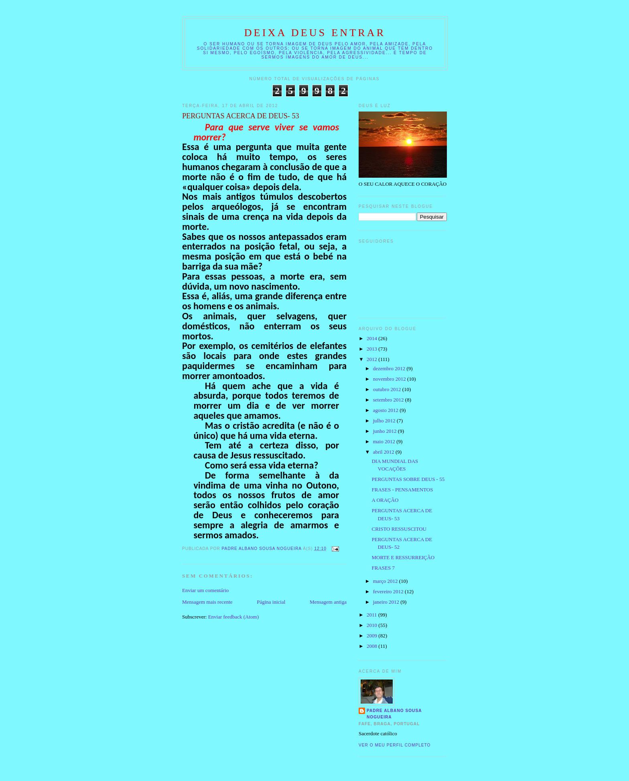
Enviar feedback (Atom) (233, 617)
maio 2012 (385, 441)
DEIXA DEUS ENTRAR (315, 33)
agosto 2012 (386, 410)
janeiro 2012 (387, 602)
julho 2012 (385, 421)
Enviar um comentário (205, 590)
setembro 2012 (389, 400)
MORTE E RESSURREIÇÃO (402, 557)
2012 (372, 359)
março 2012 (386, 581)
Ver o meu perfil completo (395, 745)
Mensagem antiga (328, 602)
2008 (372, 646)
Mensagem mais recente (207, 602)
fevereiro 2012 (389, 591)
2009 (372, 636)
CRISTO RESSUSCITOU (398, 529)
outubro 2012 (387, 389)
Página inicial (271, 602)
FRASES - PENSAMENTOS (402, 490)
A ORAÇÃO (384, 500)
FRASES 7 (382, 568)
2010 (372, 625)
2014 (372, 338)
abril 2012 (384, 452)
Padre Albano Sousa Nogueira (394, 713)
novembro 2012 (390, 379)
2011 (372, 615)
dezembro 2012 (390, 368)
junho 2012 (385, 431)
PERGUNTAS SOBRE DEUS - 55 (407, 479)
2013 (372, 349)
